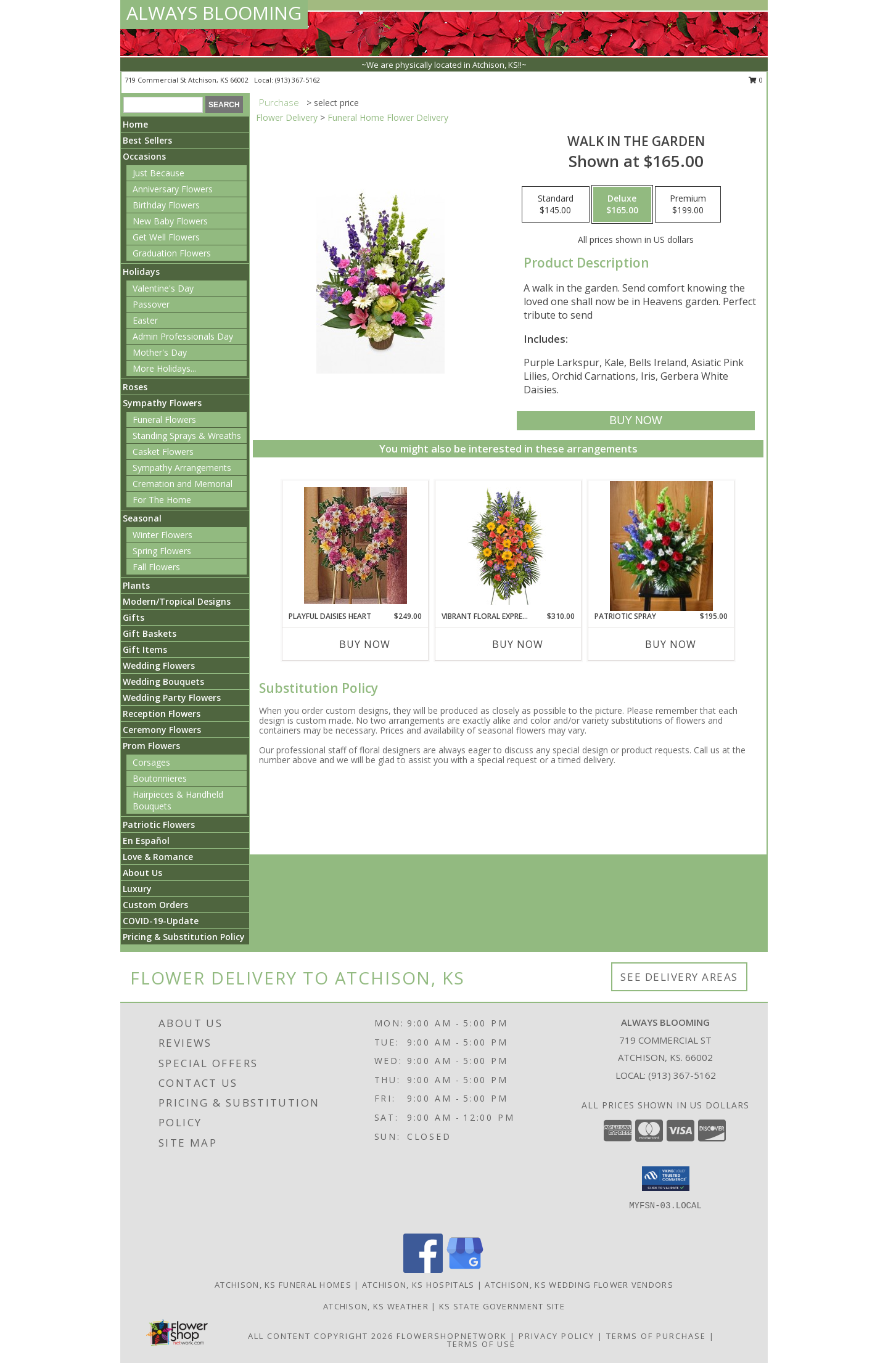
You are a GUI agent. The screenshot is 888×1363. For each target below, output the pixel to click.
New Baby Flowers (170, 221)
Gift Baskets (149, 633)
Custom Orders (155, 905)
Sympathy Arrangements (182, 467)
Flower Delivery (287, 117)
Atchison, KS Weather (376, 1306)
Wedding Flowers (159, 665)
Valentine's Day (163, 288)
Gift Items (145, 649)
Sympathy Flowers (162, 403)
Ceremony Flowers (162, 729)
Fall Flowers (156, 567)
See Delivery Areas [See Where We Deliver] (679, 977)
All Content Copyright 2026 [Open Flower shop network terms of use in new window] (320, 1335)
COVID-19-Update (161, 921)
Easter (145, 320)
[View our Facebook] (423, 1269)
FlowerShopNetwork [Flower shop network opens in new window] (452, 1335)
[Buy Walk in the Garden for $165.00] (635, 420)
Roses (135, 387)
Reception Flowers (161, 713)
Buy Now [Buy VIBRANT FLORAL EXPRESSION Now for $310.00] (517, 644)
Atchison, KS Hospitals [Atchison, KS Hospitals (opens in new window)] (418, 1284)
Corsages (151, 762)
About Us (142, 872)
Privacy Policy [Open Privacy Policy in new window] (556, 1335)
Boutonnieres (160, 778)
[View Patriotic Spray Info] (661, 546)
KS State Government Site (502, 1306)
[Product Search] (163, 105)
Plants (136, 585)
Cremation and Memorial (182, 483)
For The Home (162, 499)
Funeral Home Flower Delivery (387, 117)
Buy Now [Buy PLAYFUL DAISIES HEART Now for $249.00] (364, 644)
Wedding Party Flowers (172, 697)
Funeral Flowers (164, 419)
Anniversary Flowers (173, 189)
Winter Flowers (162, 535)
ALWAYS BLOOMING (214, 12)
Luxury (137, 888)
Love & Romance (158, 856)
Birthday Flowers (166, 205)
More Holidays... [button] (164, 368)
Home (135, 124)
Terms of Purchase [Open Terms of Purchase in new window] (656, 1335)
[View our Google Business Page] (465, 1269)
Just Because (158, 173)
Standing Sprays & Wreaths (187, 435)
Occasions (144, 156)
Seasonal (142, 518)
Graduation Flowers (172, 253)
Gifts (133, 617)
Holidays (141, 271)
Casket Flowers (163, 451)
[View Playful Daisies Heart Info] (355, 545)
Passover (151, 304)
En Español (146, 840)
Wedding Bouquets (163, 681)
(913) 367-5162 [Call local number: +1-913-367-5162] (297, 79)
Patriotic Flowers (159, 824)
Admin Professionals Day (183, 336)
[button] (665, 1178)
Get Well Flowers (166, 237)
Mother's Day (160, 352)
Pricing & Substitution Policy (184, 937)
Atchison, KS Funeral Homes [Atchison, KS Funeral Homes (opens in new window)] (283, 1284)
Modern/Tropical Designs (177, 601)
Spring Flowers (162, 551)
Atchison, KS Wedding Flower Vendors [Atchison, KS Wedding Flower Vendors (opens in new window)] (579, 1284)
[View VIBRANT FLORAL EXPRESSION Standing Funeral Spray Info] (508, 546)
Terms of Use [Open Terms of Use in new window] (481, 1343)
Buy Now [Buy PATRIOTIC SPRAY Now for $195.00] (670, 644)
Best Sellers (147, 140)
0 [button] (755, 79)
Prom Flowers (151, 745)
